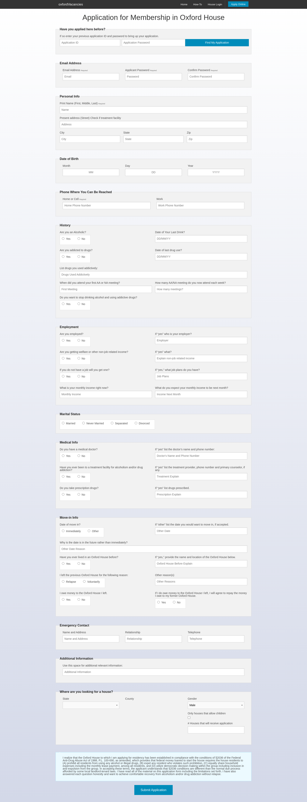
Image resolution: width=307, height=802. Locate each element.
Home (184, 4)
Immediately (73, 531)
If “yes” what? (163, 352)
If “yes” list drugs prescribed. (172, 488)
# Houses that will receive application (210, 723)
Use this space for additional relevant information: (93, 665)
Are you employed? (71, 334)
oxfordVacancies (71, 4)
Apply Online (238, 4)
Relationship (132, 632)
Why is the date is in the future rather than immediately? (93, 542)
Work (159, 199)
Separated (121, 423)
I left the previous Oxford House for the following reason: (94, 575)
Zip (189, 132)
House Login (215, 4)
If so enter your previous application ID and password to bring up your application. (109, 36)
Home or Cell (74, 199)
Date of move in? (70, 524)
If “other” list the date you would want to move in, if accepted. (192, 524)
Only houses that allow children (207, 713)
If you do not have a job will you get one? (84, 369)
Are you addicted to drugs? (76, 250)
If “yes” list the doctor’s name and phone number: (185, 449)
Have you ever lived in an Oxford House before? (89, 557)
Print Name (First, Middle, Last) (82, 103)
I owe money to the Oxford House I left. (83, 593)
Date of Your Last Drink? (170, 232)
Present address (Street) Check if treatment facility (90, 118)
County (129, 698)
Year (190, 165)
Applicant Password (141, 70)
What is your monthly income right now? (84, 387)
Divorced (144, 423)
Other (95, 531)
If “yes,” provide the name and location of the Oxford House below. (195, 557)
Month (66, 165)
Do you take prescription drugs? (79, 488)
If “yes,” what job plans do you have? (177, 369)
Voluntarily (93, 581)
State (126, 132)
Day (127, 165)
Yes (68, 238)
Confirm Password (203, 70)
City (62, 132)
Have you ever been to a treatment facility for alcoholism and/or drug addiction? (101, 468)
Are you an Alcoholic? (73, 232)
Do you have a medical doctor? (79, 449)
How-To (197, 4)
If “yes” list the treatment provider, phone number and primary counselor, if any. (200, 468)
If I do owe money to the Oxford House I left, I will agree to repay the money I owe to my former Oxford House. (201, 594)
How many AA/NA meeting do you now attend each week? (190, 282)
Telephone (194, 632)
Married (70, 423)
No (83, 238)
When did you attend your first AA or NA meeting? (90, 282)
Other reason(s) (164, 575)
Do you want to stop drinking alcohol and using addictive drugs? (98, 297)
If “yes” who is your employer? (173, 334)
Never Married (95, 423)
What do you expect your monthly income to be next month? (191, 387)
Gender (192, 698)
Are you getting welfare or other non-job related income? (94, 352)
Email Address (75, 70)
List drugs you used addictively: (79, 268)
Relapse (71, 581)
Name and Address (74, 632)
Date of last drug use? (168, 250)
